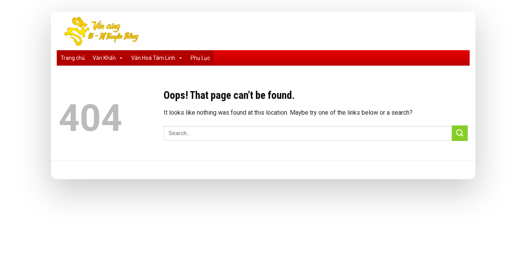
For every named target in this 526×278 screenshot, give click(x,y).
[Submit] (459, 133)
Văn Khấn (108, 58)
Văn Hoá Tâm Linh (157, 58)
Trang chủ (73, 58)
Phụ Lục (200, 58)
